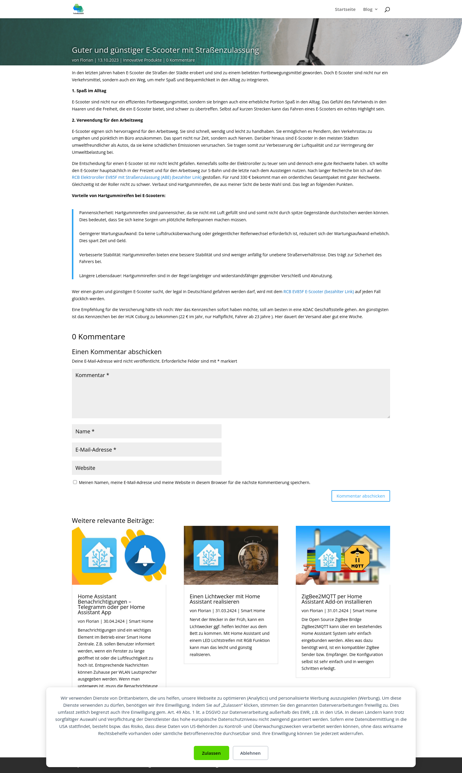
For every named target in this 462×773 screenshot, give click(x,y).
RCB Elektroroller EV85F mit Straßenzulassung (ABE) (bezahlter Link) (137, 177)
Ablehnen (250, 753)
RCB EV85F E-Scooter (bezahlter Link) (318, 291)
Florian (86, 60)
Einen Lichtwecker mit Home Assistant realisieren (225, 599)
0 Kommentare (180, 60)
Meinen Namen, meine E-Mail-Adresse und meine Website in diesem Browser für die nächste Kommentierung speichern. (195, 482)
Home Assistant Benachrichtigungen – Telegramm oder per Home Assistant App (111, 604)
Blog (367, 9)
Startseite (345, 9)
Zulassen (211, 753)
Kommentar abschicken (360, 496)
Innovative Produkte (142, 60)
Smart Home (141, 621)
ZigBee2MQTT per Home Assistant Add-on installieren (337, 599)
